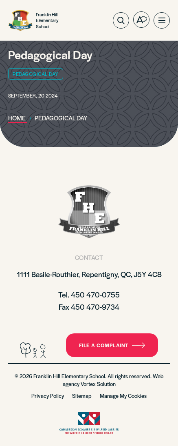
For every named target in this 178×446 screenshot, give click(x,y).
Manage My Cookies (123, 395)
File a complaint (112, 345)
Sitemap (82, 395)
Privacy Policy (47, 395)
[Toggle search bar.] (121, 20)
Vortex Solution (98, 384)
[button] (162, 20)
